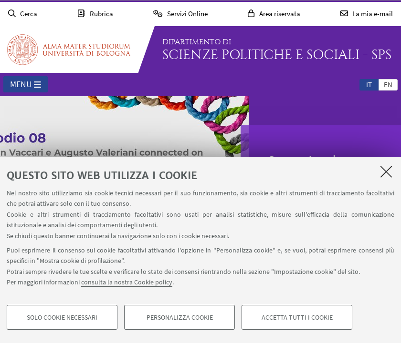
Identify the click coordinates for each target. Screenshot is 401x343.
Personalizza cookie (180, 317)
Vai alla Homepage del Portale (69, 50)
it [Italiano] (369, 84)
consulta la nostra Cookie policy (126, 282)
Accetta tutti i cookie (297, 317)
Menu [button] (25, 85)
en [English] (388, 84)
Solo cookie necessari (62, 317)
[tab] (369, 84)
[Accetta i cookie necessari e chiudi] (386, 171)
